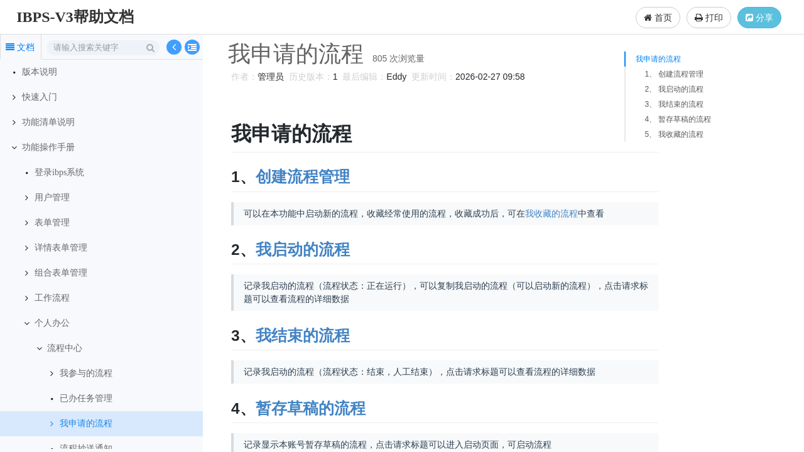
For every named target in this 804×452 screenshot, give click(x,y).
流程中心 (64, 348)
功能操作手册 (48, 147)
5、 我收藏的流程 (674, 134)
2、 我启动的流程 (674, 89)
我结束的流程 (301, 335)
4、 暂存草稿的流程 (677, 119)
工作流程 (52, 298)
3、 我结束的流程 (674, 104)
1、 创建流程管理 (674, 74)
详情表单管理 (61, 247)
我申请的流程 (86, 423)
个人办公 (52, 323)
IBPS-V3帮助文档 (75, 17)
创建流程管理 (301, 176)
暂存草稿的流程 (309, 408)
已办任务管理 (86, 398)
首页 (658, 18)
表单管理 (52, 222)
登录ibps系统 (59, 172)
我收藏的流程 (549, 213)
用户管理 (52, 197)
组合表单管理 (61, 272)
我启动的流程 (301, 249)
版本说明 (39, 72)
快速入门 (39, 97)
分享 (759, 18)
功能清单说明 (48, 122)
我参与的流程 (86, 373)
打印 (709, 18)
